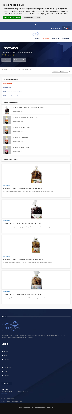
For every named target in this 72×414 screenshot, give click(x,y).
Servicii (4, 355)
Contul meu (55, 28)
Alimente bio (27, 69)
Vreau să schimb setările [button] (31, 17)
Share (6, 60)
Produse (46, 39)
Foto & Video (6, 367)
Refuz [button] (18, 17)
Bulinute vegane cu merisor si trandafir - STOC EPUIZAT (24, 295)
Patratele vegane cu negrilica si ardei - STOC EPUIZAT (23, 188)
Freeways (12, 69)
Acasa (37, 39)
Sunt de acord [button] (9, 17)
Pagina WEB (19, 60)
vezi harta (4, 394)
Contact (65, 39)
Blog (4, 371)
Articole (55, 39)
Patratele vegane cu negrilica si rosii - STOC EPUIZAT (23, 259)
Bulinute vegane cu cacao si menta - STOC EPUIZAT (22, 224)
